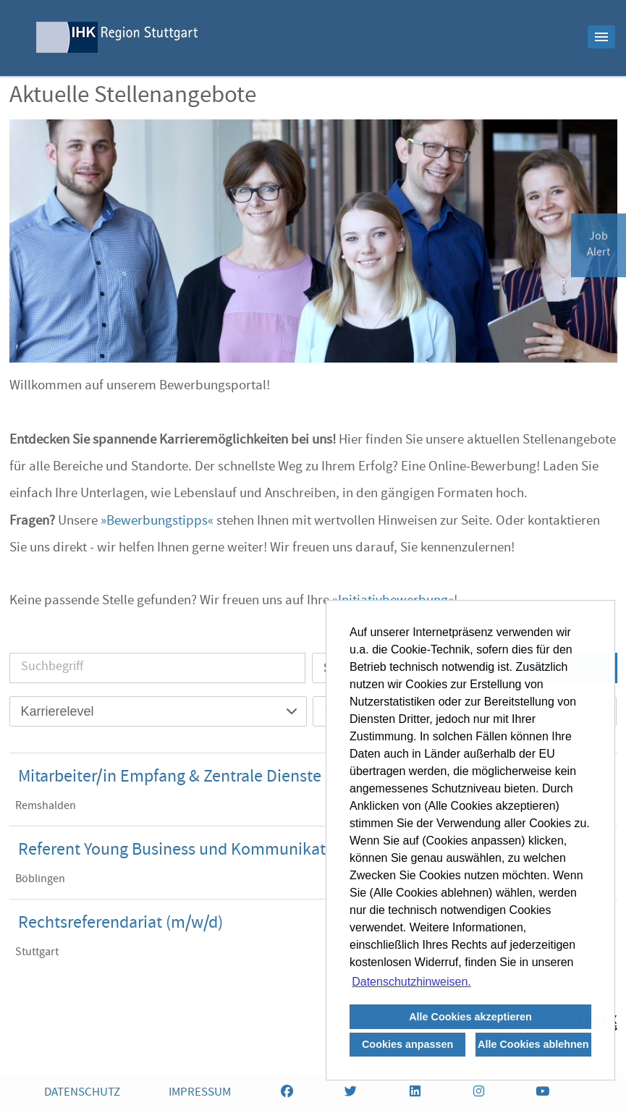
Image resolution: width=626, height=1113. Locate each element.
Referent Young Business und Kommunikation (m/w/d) (214, 851)
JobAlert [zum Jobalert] (598, 245)
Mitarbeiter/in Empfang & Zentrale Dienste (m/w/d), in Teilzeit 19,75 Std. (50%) (298, 778)
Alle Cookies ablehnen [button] (533, 1044)
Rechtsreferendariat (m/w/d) (120, 924)
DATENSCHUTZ (82, 1093)
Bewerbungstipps (157, 522)
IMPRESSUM (200, 1093)
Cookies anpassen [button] (407, 1044)
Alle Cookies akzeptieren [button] (470, 1017)
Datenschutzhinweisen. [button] (411, 982)
